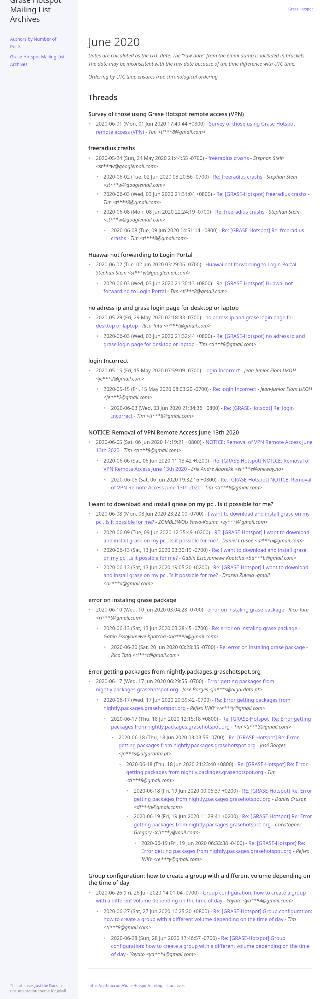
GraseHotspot (300, 9)
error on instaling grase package (246, 609)
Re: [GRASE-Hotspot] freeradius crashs (261, 194)
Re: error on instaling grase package (254, 628)
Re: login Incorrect (234, 389)
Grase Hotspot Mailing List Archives (35, 9)
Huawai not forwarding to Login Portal (250, 264)
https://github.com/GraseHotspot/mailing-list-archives (136, 985)
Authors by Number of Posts (33, 43)
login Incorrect (222, 370)
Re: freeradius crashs (237, 176)
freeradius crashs (228, 158)
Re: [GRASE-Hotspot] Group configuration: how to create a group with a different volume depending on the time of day (210, 946)
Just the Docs (46, 985)
